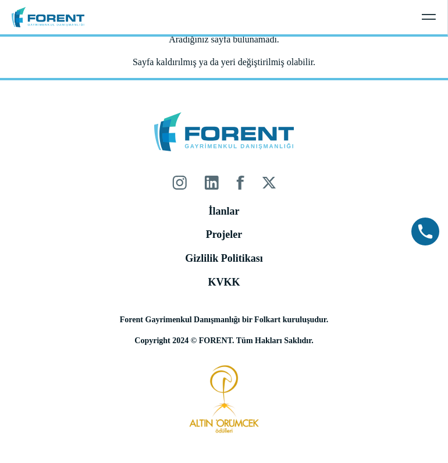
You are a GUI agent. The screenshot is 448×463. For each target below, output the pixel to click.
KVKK (224, 282)
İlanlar (223, 211)
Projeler (224, 234)
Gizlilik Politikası (224, 258)
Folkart (267, 319)
